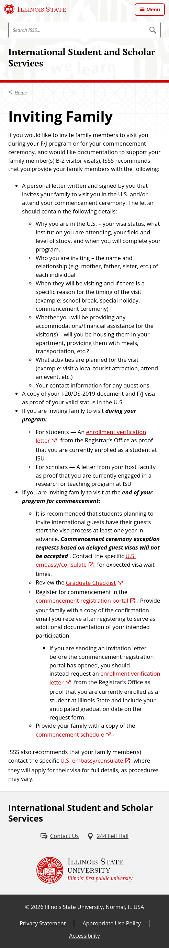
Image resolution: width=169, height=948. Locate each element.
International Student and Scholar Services (81, 57)
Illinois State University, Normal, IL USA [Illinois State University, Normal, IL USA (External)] (94, 907)
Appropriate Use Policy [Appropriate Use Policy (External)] (111, 923)
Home (21, 92)
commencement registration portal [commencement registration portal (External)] (82, 600)
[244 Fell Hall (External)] (107, 836)
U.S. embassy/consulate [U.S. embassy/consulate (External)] (91, 760)
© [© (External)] (27, 907)
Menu (153, 9)
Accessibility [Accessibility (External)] (84, 935)
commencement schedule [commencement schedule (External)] (70, 734)
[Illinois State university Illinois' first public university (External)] (84, 870)
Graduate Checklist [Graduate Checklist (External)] (91, 583)
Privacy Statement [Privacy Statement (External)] (43, 923)
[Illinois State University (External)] (35, 8)
